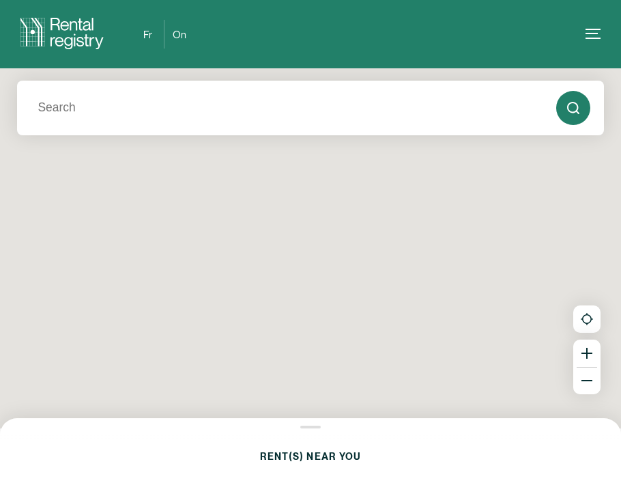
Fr (147, 34)
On (179, 34)
